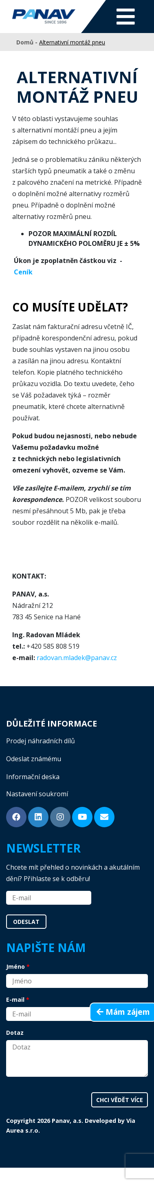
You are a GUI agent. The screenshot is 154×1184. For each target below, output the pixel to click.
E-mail (15, 999)
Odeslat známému (33, 758)
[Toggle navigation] (126, 16)
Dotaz (15, 1032)
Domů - (27, 42)
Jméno (15, 966)
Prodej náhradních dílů (40, 740)
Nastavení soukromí (37, 793)
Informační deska (32, 776)
